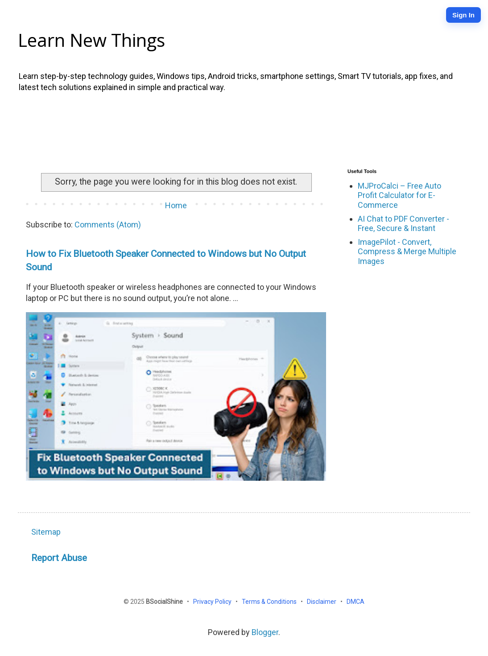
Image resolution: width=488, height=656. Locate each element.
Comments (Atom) (107, 224)
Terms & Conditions (270, 601)
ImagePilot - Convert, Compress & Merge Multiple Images (407, 251)
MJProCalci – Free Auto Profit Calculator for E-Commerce (399, 195)
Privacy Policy (213, 601)
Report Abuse (59, 557)
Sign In (463, 15)
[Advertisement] (244, 128)
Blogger (265, 632)
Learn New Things (91, 40)
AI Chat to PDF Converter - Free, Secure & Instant (403, 223)
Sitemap (46, 531)
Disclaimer (322, 601)
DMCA (355, 601)
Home (176, 205)
